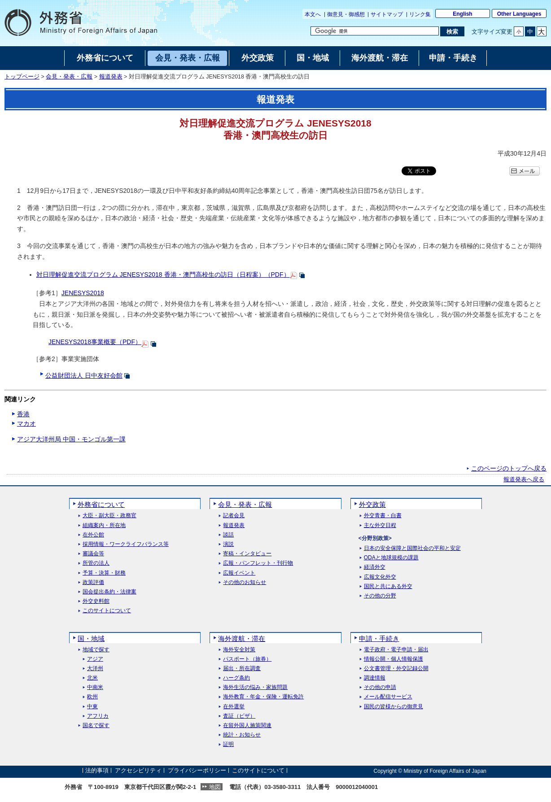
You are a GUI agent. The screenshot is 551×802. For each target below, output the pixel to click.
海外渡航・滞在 (241, 638)
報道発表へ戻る (523, 479)
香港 (23, 414)
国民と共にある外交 (388, 586)
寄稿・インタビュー (247, 554)
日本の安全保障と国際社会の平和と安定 (412, 548)
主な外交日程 (380, 525)
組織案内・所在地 (104, 525)
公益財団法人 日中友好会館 (83, 375)
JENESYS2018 (82, 292)
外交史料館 (96, 601)
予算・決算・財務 (104, 573)
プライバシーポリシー (197, 770)
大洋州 (95, 668)
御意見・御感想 (346, 14)
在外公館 (93, 535)
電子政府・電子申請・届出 (396, 650)
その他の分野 (380, 596)
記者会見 (234, 516)
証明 (228, 744)
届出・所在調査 (242, 668)
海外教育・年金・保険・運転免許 (263, 697)
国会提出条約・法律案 (109, 592)
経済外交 (374, 567)
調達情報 (374, 678)
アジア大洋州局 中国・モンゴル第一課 (71, 439)
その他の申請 (380, 687)
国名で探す (96, 725)
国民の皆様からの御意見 (393, 707)
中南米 (95, 687)
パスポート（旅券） (247, 659)
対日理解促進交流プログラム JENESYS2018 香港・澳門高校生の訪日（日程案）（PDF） (163, 274)
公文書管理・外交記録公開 (396, 668)
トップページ (21, 77)
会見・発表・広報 (69, 77)
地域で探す (96, 650)
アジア (95, 659)
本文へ (313, 14)
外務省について (101, 504)
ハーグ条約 (236, 678)
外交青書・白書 (383, 516)
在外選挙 (234, 707)
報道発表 (110, 77)
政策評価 (93, 582)
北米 (92, 678)
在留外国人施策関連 (247, 725)
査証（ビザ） (239, 716)
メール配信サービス (388, 697)
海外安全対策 (239, 650)
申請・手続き (379, 638)
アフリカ (98, 716)
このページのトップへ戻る (509, 468)
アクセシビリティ (138, 770)
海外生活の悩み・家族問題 (255, 687)
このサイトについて (107, 611)
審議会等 (93, 554)
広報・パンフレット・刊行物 (258, 563)
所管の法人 (96, 563)
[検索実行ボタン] (452, 31)
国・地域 (91, 638)
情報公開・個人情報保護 (393, 659)
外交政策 (372, 504)
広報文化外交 (380, 577)
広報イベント (239, 573)
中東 (92, 707)
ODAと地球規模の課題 (391, 558)
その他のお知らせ (244, 582)
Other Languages (519, 14)
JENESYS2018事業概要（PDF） (94, 341)
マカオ (26, 423)
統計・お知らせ (242, 735)
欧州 (92, 697)
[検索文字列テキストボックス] (374, 30)
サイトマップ (387, 14)
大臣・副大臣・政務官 (109, 516)
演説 (228, 544)
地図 (215, 787)
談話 (228, 535)
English (462, 14)
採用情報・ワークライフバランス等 (126, 544)
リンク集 (420, 14)
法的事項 (97, 770)
